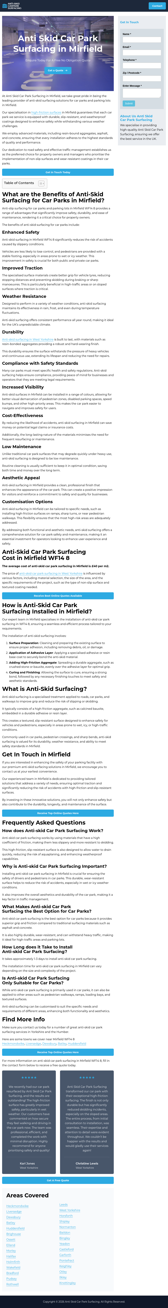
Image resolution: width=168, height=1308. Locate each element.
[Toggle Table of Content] (40, 183)
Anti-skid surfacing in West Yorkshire (28, 339)
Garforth (65, 1255)
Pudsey (11, 1278)
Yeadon (64, 1243)
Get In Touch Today (58, 172)
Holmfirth (13, 1262)
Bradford (12, 1273)
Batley (62, 1043)
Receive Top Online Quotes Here (58, 813)
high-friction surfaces (46, 112)
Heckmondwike (13, 1043)
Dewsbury (49, 1043)
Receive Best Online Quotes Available (58, 595)
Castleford (66, 1249)
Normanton (67, 1227)
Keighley (65, 1266)
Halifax (11, 1256)
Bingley (64, 1238)
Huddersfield (77, 1043)
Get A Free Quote (58, 1180)
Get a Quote (58, 70)
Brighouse (13, 1234)
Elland (10, 1245)
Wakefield (13, 1267)
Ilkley (63, 1277)
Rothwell (12, 1284)
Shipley (64, 1221)
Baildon (64, 1232)
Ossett (10, 1239)
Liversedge (33, 1043)
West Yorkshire (69, 1210)
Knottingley (67, 1283)
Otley (63, 1271)
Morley (11, 1250)
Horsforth (66, 1215)
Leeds (63, 1204)
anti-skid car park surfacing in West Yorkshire (51, 573)
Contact (157, 6)
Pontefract (66, 1260)
